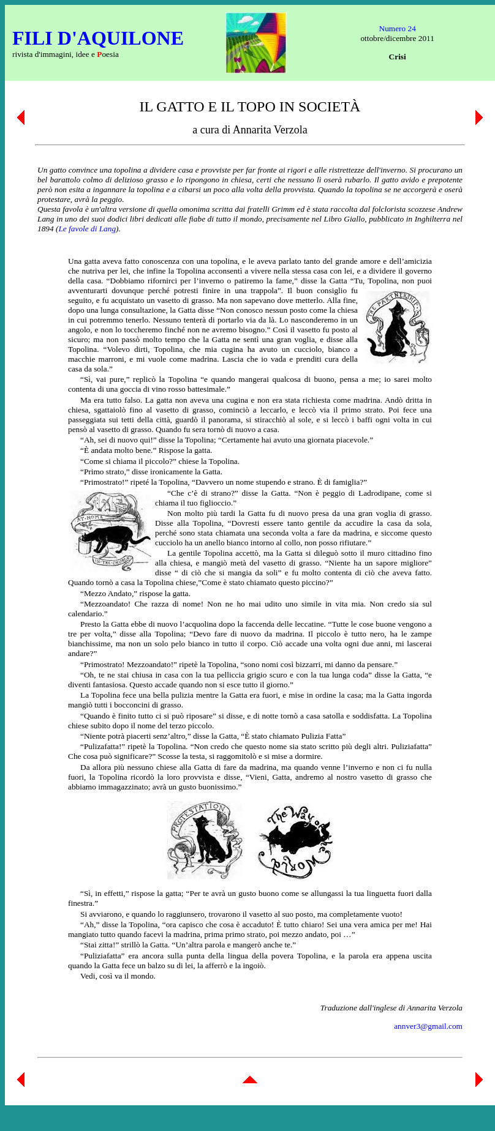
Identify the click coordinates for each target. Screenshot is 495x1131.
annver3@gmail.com (428, 1026)
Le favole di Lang (87, 228)
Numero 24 (397, 28)
